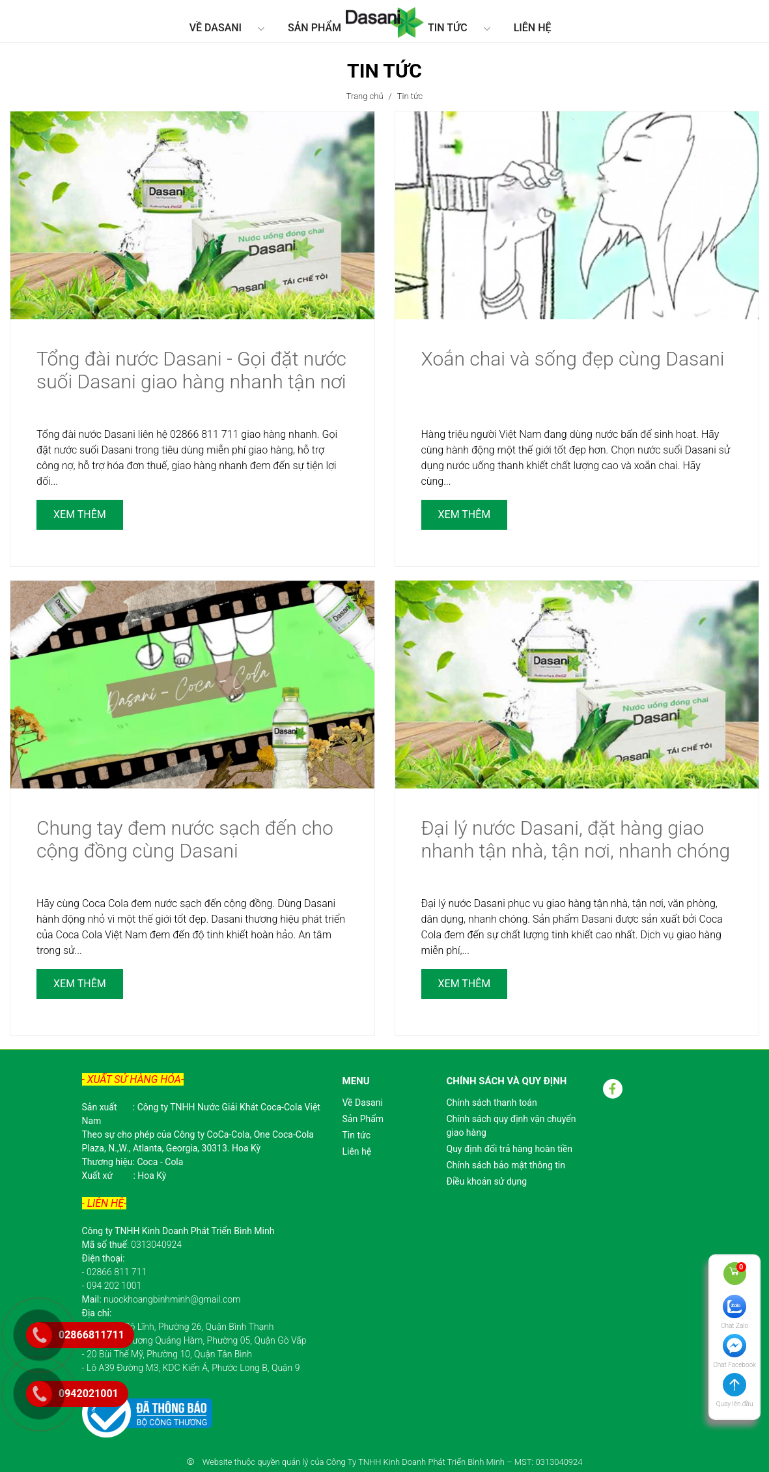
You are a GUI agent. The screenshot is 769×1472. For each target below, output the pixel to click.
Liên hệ (533, 28)
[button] (734, 1396)
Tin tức (448, 28)
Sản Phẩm (314, 28)
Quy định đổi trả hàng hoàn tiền (510, 1149)
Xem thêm (79, 514)
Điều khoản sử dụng (487, 1181)
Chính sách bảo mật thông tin (506, 1165)
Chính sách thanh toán (492, 1102)
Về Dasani (215, 28)
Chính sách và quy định (507, 1081)
